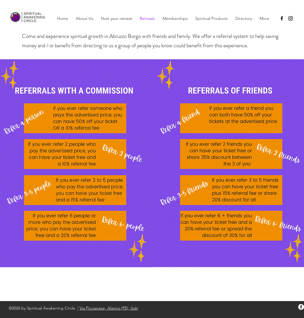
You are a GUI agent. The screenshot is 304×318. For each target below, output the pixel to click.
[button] (175, 18)
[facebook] (282, 18)
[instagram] (290, 18)
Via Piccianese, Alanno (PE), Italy (109, 308)
